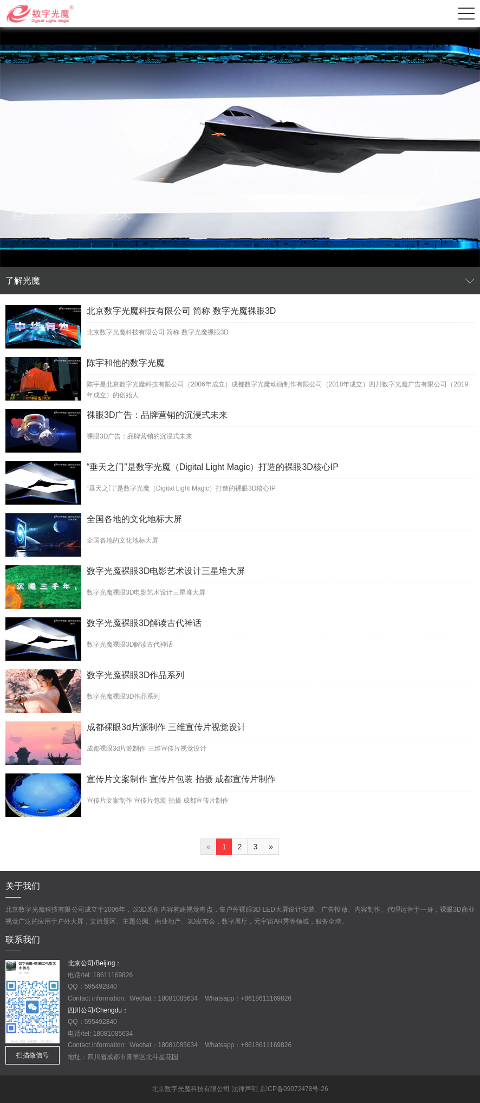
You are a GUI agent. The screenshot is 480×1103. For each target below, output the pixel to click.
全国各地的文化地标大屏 (134, 519)
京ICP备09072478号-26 (294, 1089)
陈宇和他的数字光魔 (126, 362)
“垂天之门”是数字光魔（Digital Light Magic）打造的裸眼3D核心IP (213, 467)
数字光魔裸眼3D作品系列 (135, 675)
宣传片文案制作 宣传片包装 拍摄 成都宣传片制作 (181, 779)
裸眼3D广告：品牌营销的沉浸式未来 (157, 415)
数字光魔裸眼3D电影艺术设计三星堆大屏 (166, 571)
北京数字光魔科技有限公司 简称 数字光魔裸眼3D (181, 310)
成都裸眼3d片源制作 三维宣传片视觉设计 (166, 727)
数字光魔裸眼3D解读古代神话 (144, 623)
